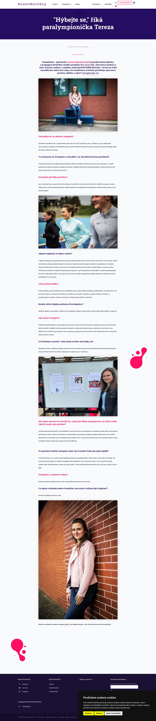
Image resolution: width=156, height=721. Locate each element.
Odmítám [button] (99, 713)
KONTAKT (108, 4)
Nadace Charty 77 (86, 679)
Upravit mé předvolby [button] (113, 713)
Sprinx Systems (50, 717)
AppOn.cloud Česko (71, 717)
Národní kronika (54, 688)
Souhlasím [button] (88, 713)
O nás (80, 47)
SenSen (51, 684)
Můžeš (66, 624)
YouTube (23, 688)
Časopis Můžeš (53, 691)
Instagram (23, 691)
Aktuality (85, 47)
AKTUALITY (97, 4)
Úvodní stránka (72, 47)
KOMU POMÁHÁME (79, 6)
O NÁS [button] (55, 4)
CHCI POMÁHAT (124, 2)
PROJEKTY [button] (66, 4)
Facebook (23, 684)
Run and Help (87, 65)
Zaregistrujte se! (90, 73)
